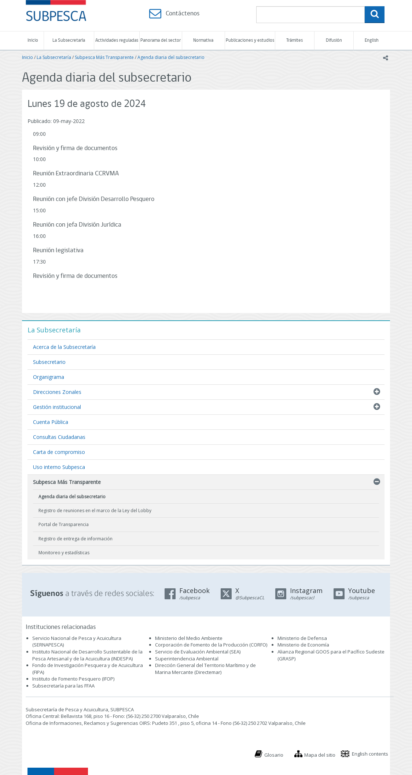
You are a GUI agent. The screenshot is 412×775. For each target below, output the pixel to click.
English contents (370, 753)
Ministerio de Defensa (302, 638)
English (372, 40)
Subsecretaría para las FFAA (63, 685)
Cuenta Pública (50, 421)
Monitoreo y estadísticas (63, 552)
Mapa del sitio (319, 755)
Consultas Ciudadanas (59, 436)
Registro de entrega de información (75, 539)
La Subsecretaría (68, 40)
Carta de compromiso (59, 451)
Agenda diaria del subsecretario (171, 57)
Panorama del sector (160, 40)
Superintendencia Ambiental (186, 658)
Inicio (32, 40)
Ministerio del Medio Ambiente (188, 638)
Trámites (294, 40)
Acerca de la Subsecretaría (64, 346)
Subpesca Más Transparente (104, 57)
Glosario (273, 755)
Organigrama (48, 376)
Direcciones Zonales (57, 391)
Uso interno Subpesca (59, 466)
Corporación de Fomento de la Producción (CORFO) (211, 644)
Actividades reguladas (116, 40)
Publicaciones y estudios (250, 40)
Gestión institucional (57, 406)
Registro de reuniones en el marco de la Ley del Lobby (94, 510)
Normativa (203, 40)
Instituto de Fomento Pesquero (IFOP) (73, 678)
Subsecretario (49, 361)
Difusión (334, 40)
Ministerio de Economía (303, 644)
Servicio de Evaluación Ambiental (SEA (197, 651)
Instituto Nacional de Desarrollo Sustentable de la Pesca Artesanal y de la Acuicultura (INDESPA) (87, 655)
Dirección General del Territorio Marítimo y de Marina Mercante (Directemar (205, 668)
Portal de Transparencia (63, 524)
